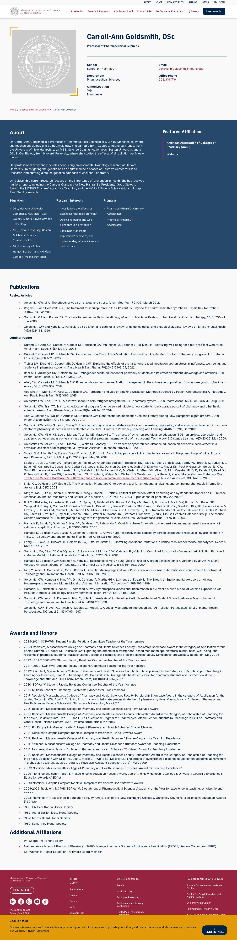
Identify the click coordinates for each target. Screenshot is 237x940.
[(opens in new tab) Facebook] (21, 901)
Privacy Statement (37, 930)
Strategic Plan (77, 913)
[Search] (193, 11)
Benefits (121, 885)
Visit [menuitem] (159, 2)
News (72, 907)
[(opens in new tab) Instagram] (29, 901)
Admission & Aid (123, 11)
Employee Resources (128, 897)
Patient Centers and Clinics (205, 879)
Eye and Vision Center (199, 902)
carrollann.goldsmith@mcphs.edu (181, 69)
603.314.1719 (167, 80)
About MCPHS (74, 881)
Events (73, 901)
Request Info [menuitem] (175, 2)
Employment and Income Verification (130, 904)
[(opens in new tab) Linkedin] (13, 901)
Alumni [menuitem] (193, 2)
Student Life (144, 11)
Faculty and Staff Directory (34, 109)
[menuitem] (77, 11)
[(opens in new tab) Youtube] (37, 901)
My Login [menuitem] (219, 2)
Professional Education (169, 11)
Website (174, 154)
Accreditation (77, 889)
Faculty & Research (98, 11)
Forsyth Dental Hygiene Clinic (202, 908)
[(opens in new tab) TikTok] (45, 901)
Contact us (21, 890)
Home (13, 109)
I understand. (214, 930)
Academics (77, 11)
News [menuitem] (205, 2)
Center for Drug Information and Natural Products (204, 895)
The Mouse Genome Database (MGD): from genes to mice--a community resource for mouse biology (92, 478)
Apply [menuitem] (147, 2)
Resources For (214, 11)
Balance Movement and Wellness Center (204, 887)
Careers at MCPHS (128, 879)
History (73, 895)
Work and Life (124, 891)
